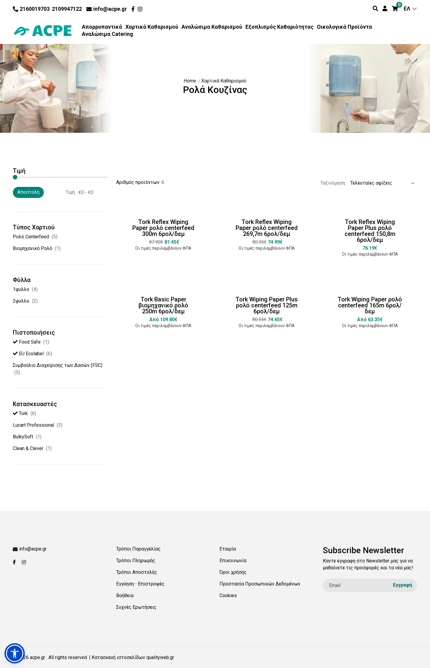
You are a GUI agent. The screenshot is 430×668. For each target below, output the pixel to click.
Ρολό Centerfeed (31, 237)
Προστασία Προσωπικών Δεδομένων (259, 584)
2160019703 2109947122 (47, 9)
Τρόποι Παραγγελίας (138, 549)
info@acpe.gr (106, 9)
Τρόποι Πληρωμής (135, 560)
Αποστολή (28, 192)
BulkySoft (23, 437)
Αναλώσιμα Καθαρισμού (212, 27)
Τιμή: (71, 192)
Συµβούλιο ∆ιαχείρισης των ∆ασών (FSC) (57, 365)
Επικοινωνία (232, 560)
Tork (20, 413)
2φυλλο (21, 301)
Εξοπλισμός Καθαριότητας (279, 27)
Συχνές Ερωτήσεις (136, 607)
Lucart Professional (33, 425)
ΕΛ (410, 8)
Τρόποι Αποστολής (136, 572)
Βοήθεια (124, 595)
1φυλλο (21, 289)
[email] (370, 585)
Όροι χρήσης (233, 572)
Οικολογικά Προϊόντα (344, 27)
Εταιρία (227, 549)
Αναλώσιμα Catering (107, 34)
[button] (14, 653)
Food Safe (27, 342)
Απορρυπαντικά (102, 27)
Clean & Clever (28, 448)
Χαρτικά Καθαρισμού (151, 27)
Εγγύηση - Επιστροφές (140, 584)
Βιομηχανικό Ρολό (32, 248)
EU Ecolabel (28, 353)
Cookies (228, 595)
